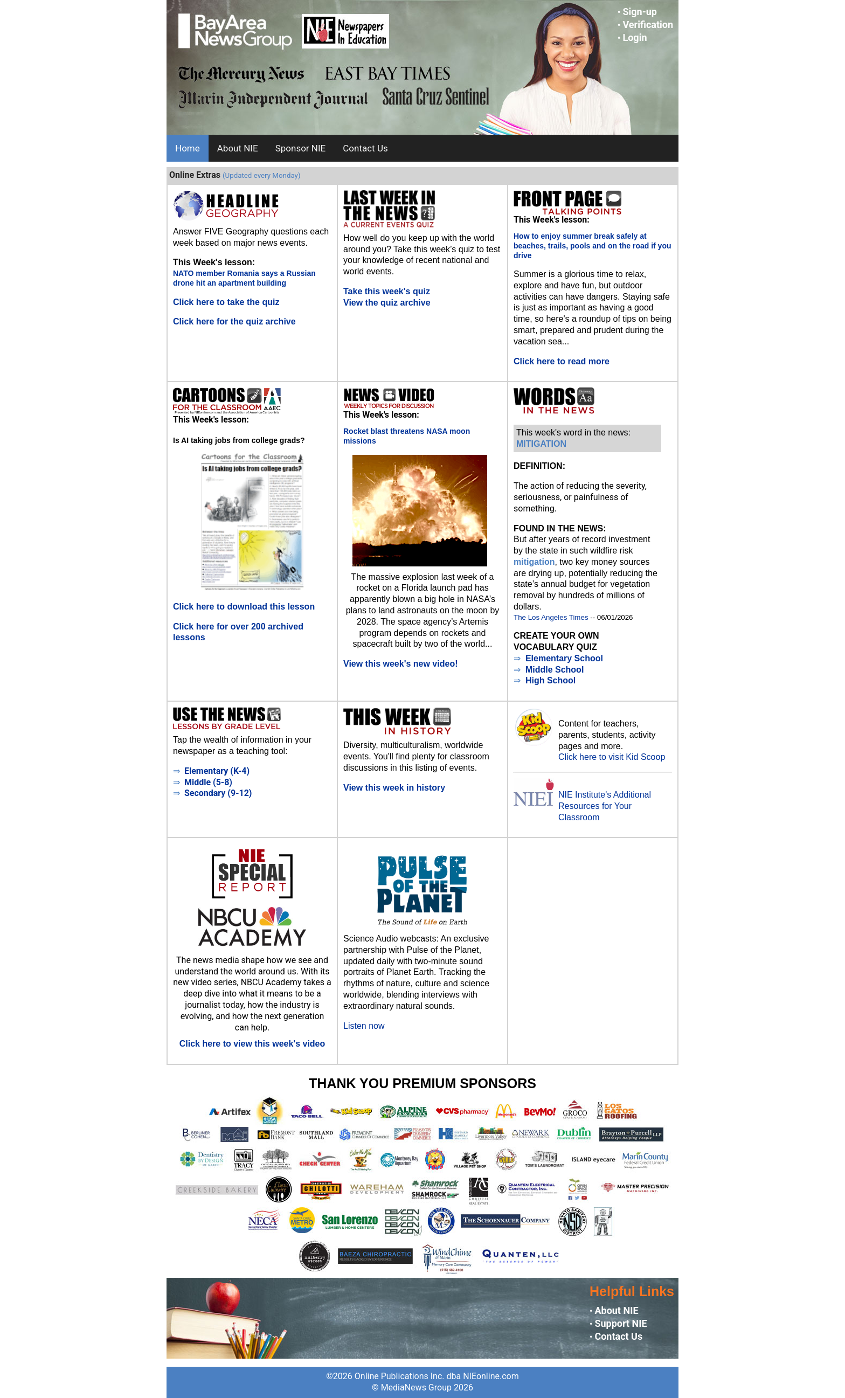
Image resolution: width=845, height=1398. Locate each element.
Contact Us (365, 148)
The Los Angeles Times (551, 617)
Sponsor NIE (300, 148)
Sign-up (639, 11)
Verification (647, 24)
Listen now (364, 1025)
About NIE (237, 148)
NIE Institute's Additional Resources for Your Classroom (604, 806)
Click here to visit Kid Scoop (611, 757)
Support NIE (620, 1323)
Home (187, 148)
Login (634, 37)
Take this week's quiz (386, 291)
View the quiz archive (387, 302)
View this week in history (394, 787)
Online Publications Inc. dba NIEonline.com (437, 1376)
